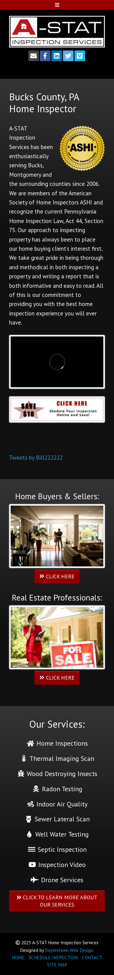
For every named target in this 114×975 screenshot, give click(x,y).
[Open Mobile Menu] (57, 5)
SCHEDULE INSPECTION (53, 957)
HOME (18, 957)
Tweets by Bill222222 (36, 457)
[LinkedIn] (56, 55)
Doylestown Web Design (69, 950)
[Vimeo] (79, 55)
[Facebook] (45, 55)
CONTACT (92, 957)
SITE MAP (57, 965)
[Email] (33, 55)
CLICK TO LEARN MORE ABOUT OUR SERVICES (57, 901)
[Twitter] (68, 55)
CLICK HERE (57, 576)
